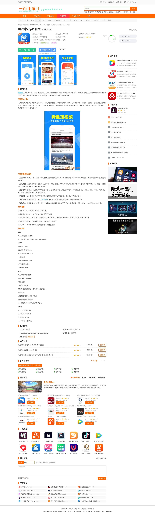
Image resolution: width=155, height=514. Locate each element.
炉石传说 (45, 199)
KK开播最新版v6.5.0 (85, 498)
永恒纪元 (111, 12)
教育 (75, 20)
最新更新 (111, 2)
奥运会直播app (49, 382)
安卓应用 (63, 16)
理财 (81, 20)
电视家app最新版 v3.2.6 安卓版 (27, 350)
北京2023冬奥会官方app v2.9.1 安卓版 (29, 406)
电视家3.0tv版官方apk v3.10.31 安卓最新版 (31, 345)
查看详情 (102, 345)
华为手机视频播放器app (118, 122)
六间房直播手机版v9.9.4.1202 (29, 494)
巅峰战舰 (98, 12)
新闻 (49, 20)
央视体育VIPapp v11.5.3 (84, 406)
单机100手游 (102, 2)
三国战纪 (118, 12)
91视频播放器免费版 (117, 127)
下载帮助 (71, 509)
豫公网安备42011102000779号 (103, 511)
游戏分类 (119, 2)
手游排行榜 (76, 16)
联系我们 (84, 509)
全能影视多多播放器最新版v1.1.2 (89, 501)
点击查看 (73, 333)
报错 (62, 49)
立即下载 (31, 402)
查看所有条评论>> (24, 478)
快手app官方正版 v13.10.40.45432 (58, 416)
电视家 (54, 43)
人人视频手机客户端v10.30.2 (28, 501)
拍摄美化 (57, 20)
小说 (104, 20)
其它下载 (75, 369)
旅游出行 (88, 20)
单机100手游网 (33, 25)
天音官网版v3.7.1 (25, 487)
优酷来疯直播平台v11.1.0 (57, 494)
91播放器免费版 (123, 108)
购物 (32, 20)
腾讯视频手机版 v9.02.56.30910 (86, 416)
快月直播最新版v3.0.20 (86, 487)
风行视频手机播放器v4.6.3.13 (58, 501)
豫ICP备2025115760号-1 (86, 511)
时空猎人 (125, 12)
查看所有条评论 (101, 458)
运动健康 (97, 20)
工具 (64, 20)
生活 (21, 20)
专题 (88, 16)
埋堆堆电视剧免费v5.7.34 (27, 490)
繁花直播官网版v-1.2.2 (27, 498)
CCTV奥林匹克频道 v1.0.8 (26, 416)
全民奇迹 (132, 12)
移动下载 (57, 369)
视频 (38, 20)
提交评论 (102, 478)
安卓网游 (37, 16)
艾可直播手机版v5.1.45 (56, 498)
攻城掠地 (105, 12)
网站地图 (91, 509)
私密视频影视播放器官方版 (119, 152)
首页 (24, 16)
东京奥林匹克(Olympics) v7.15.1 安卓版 (88, 395)
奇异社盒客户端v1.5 (85, 490)
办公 (69, 20)
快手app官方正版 (116, 117)
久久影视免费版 (116, 132)
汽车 (109, 20)
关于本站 (64, 509)
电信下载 (22, 369)
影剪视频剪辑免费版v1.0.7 (57, 487)
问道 (85, 12)
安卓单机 (50, 16)
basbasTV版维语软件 (117, 157)
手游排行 (126, 2)
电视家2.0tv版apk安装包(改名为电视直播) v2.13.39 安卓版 (35, 355)
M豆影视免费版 (116, 137)
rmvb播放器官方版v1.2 (56, 490)
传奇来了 (91, 12)
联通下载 (39, 369)
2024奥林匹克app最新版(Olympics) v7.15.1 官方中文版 (64, 406)
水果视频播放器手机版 (118, 142)
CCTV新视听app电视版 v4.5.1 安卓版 (59, 395)
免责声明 (77, 509)
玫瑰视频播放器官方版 (118, 147)
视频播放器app (44, 43)
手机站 (134, 2)
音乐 (44, 20)
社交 (26, 20)
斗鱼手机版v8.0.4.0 (85, 494)
